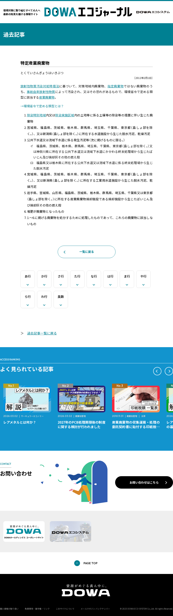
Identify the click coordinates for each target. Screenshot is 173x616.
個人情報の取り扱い (9, 608)
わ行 (44, 296)
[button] (157, 371)
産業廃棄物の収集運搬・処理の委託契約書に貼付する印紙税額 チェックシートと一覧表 (137, 427)
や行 (143, 276)
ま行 (127, 276)
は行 (110, 276)
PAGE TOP (91, 563)
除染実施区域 (64, 115)
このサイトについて (65, 608)
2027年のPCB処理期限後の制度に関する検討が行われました (81, 424)
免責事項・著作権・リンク (37, 608)
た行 (77, 276)
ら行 (28, 296)
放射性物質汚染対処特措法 (39, 86)
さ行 (61, 276)
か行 (44, 276)
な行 (94, 276)
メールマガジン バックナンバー (95, 608)
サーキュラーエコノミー (32, 416)
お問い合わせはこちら (144, 482)
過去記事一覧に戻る (42, 333)
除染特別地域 (36, 115)
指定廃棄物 (115, 86)
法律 (143, 416)
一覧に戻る (86, 251)
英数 (61, 296)
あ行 (28, 276)
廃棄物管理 (80, 416)
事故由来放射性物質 (41, 91)
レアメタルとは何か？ (19, 422)
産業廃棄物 (47, 97)
